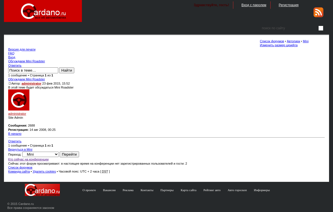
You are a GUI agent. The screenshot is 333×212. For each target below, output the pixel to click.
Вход (11, 57)
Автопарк (293, 41)
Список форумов (272, 41)
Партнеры (167, 190)
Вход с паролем (253, 5)
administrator (31, 83)
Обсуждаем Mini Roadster (26, 61)
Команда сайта (19, 171)
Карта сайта (189, 190)
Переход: (14, 154)
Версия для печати (22, 49)
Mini (305, 41)
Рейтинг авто (212, 190)
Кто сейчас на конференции (28, 159)
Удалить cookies (44, 171)
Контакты (147, 190)
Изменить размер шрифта (279, 45)
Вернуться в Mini (20, 149)
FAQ (11, 53)
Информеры (262, 190)
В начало (14, 133)
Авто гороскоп (237, 190)
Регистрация (289, 5)
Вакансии (109, 190)
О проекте (89, 190)
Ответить (14, 65)
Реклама (128, 190)
